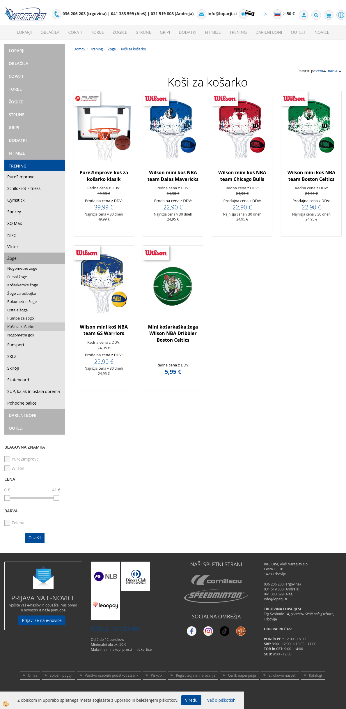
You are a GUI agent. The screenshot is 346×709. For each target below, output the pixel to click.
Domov (79, 49)
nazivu (335, 70)
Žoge (12, 258)
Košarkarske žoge (22, 285)
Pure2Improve (20, 176)
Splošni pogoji (61, 675)
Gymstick (15, 200)
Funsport (15, 345)
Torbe (97, 32)
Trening (238, 32)
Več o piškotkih (221, 700)
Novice (322, 32)
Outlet (298, 32)
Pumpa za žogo (20, 318)
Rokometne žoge (22, 301)
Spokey (14, 211)
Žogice (120, 32)
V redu (191, 700)
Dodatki (187, 32)
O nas (32, 675)
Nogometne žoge (22, 268)
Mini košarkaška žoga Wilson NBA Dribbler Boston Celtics (173, 333)
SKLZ (12, 356)
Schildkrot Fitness (23, 188)
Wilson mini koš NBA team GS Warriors (104, 330)
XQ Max (14, 223)
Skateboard (18, 379)
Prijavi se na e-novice (42, 620)
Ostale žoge (17, 310)
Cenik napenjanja (242, 675)
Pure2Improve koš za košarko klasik (103, 175)
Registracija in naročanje (195, 675)
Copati (75, 32)
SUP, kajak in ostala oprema (33, 391)
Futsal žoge (17, 276)
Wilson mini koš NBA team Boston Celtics (312, 175)
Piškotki (157, 675)
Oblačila (49, 32)
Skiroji (13, 368)
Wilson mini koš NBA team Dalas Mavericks (173, 175)
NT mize (213, 32)
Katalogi (315, 675)
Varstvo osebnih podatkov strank (112, 675)
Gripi (165, 32)
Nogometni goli (20, 335)
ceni (321, 70)
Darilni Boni (268, 32)
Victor (12, 246)
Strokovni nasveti (283, 675)
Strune (143, 32)
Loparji (24, 32)
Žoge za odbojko (21, 293)
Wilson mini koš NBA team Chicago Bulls (242, 175)
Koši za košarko (20, 326)
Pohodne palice (21, 403)
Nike (11, 235)
